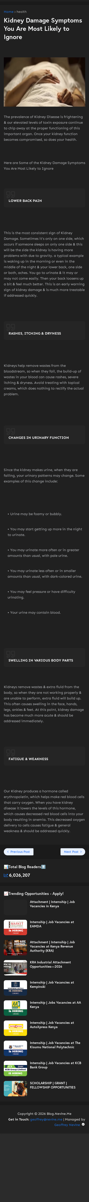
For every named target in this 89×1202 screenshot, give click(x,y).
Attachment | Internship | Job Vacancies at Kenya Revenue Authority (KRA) (52, 946)
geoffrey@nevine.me (46, 1119)
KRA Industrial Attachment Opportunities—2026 (50, 964)
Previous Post (20, 851)
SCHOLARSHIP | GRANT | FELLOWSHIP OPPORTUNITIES (52, 1085)
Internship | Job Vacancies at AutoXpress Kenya (52, 1025)
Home (9, 12)
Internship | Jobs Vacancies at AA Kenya (55, 1004)
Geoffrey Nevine (69, 1125)
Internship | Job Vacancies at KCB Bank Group (55, 1065)
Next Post (71, 851)
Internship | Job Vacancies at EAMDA (52, 924)
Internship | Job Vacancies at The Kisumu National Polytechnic (55, 1045)
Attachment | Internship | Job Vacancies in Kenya (52, 904)
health (22, 12)
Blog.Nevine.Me (59, 1114)
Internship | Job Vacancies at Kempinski (52, 984)
